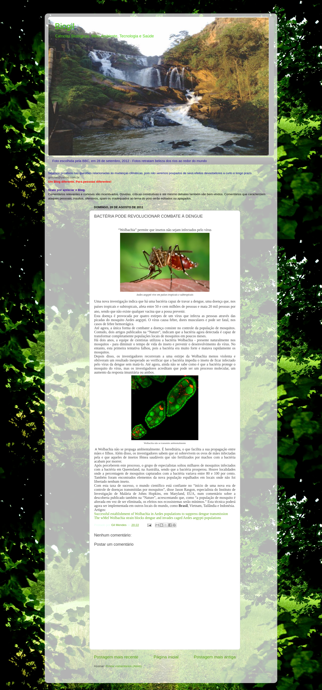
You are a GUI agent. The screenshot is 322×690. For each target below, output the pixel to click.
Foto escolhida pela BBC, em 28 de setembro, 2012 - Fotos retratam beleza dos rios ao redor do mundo (129, 161)
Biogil (64, 26)
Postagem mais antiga (215, 657)
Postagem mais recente (116, 657)
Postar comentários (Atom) (124, 666)
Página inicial (166, 657)
